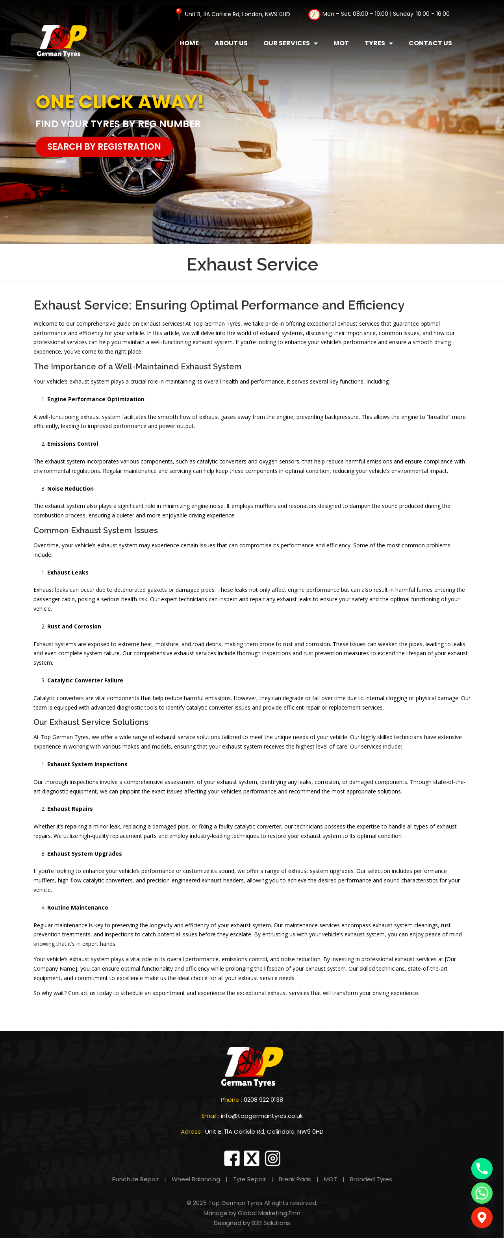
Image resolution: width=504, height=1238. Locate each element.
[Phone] (482, 1168)
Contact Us (430, 43)
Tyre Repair (249, 1179)
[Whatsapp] (482, 1193)
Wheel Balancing (195, 1179)
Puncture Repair (135, 1179)
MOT (341, 43)
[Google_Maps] (482, 1217)
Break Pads (295, 1179)
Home (189, 43)
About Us (231, 43)
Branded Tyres (371, 1179)
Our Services (290, 43)
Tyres (379, 43)
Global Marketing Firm (269, 1213)
